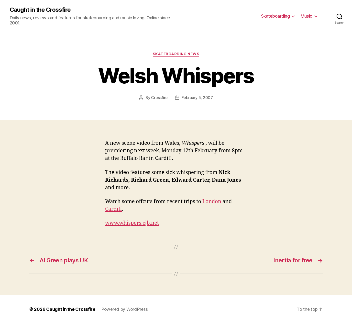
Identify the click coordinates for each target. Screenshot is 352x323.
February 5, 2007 (197, 97)
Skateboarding (275, 16)
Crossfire (159, 97)
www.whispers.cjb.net (132, 223)
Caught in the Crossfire (40, 10)
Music (306, 16)
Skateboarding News (176, 54)
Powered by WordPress (124, 309)
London (211, 201)
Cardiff (113, 209)
